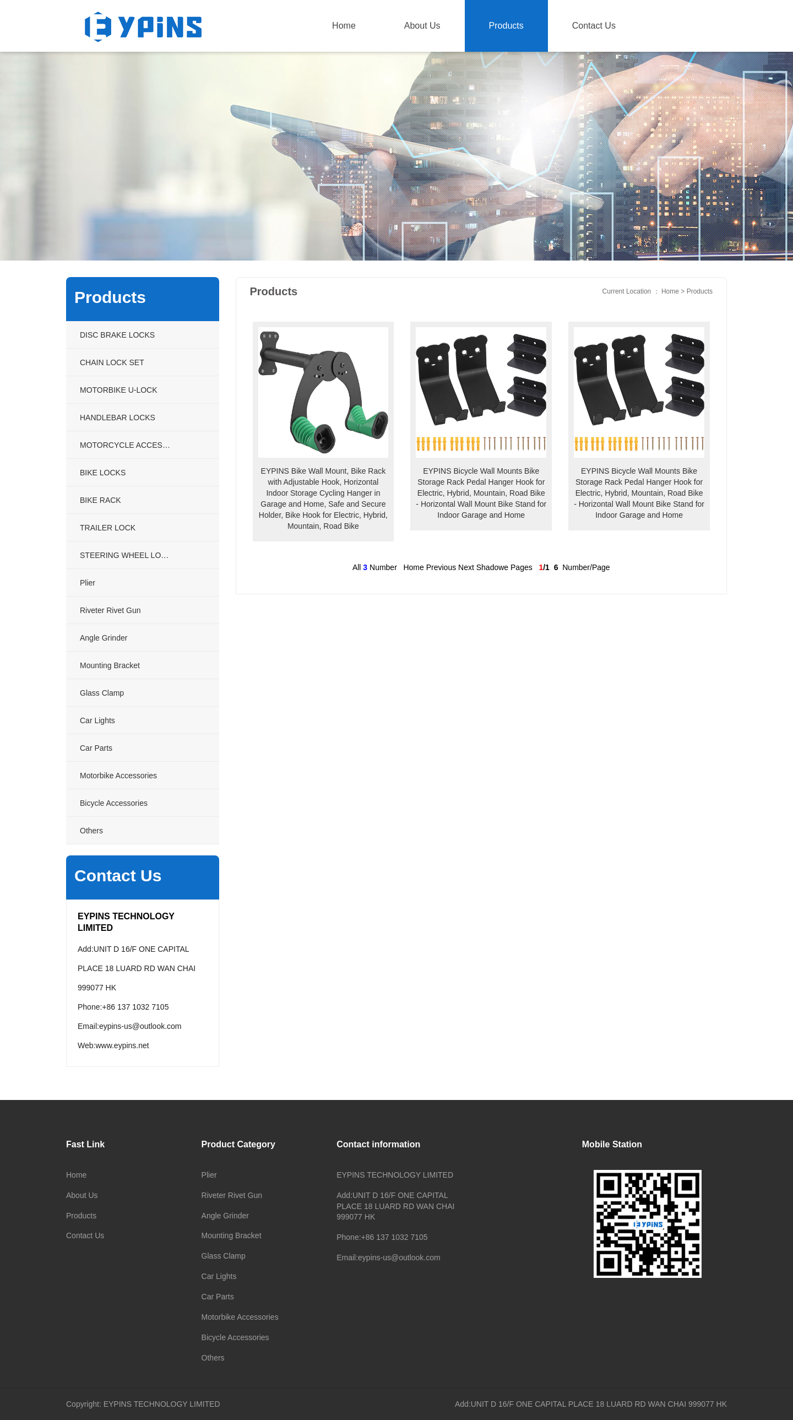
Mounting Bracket (232, 1235)
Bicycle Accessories (235, 1337)
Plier (209, 1174)
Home (344, 25)
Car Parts (218, 1296)
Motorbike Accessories (240, 1317)
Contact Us (594, 25)
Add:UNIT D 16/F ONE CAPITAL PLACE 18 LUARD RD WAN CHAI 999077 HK (591, 1404)
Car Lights (219, 1276)
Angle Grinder (225, 1215)
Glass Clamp (224, 1255)
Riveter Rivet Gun (232, 1195)
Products (506, 25)
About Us (422, 25)
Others (213, 1357)
